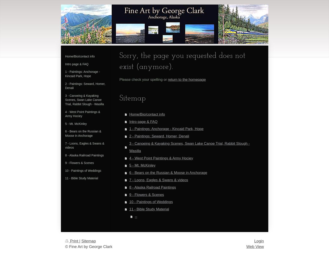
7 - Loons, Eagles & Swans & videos (158, 180)
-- (136, 217)
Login (259, 241)
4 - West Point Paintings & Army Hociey (161, 158)
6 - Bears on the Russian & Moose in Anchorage (168, 173)
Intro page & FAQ (143, 122)
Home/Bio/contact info (147, 114)
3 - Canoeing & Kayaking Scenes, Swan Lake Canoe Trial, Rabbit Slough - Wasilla (189, 147)
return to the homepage (187, 80)
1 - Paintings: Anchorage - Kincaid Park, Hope (166, 129)
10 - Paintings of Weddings (151, 202)
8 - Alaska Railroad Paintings (152, 187)
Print (72, 241)
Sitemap (88, 241)
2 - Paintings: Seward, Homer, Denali (159, 136)
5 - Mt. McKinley (142, 165)
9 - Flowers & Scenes (146, 195)
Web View (255, 247)
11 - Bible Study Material (149, 209)
